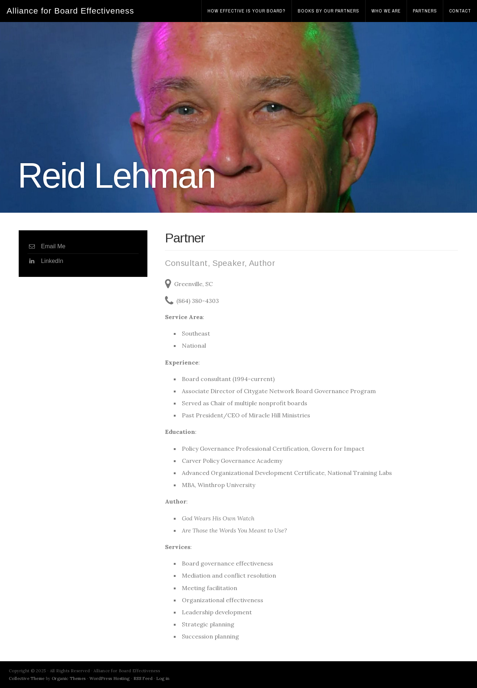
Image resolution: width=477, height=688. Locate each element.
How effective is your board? (247, 11)
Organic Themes (69, 678)
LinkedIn (45, 261)
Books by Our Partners (328, 11)
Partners (425, 11)
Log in (162, 678)
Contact (460, 11)
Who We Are (386, 11)
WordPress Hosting (109, 678)
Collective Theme (26, 678)
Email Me (46, 246)
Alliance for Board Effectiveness (70, 10)
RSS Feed (143, 678)
